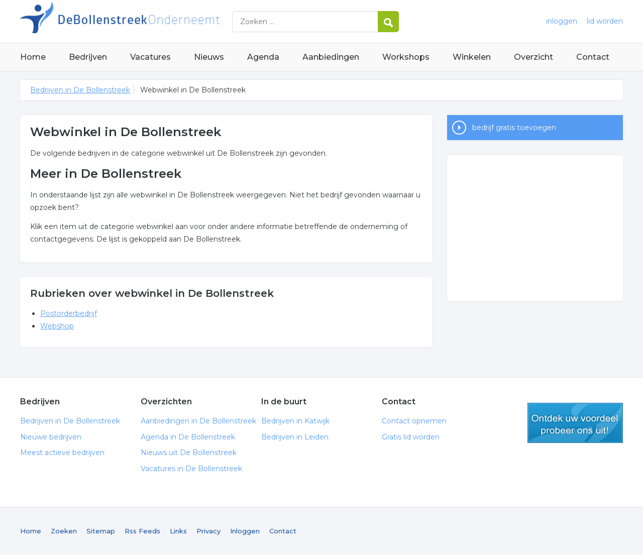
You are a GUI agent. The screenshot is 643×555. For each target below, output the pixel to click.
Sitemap (100, 531)
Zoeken (64, 531)
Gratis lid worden (411, 436)
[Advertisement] (535, 228)
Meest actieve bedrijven (62, 452)
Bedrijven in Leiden (295, 436)
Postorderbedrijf (68, 313)
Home (33, 57)
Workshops (406, 57)
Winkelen (472, 57)
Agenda (263, 57)
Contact (592, 57)
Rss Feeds (142, 531)
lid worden (605, 21)
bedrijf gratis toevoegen (514, 127)
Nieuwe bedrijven (50, 436)
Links (178, 531)
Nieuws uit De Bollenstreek (189, 452)
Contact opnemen (414, 420)
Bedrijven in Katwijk (295, 420)
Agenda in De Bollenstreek (188, 436)
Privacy (208, 531)
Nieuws (209, 57)
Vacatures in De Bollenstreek (191, 468)
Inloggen (245, 531)
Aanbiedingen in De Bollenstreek (198, 420)
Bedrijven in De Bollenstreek (145, 21)
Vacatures (150, 57)
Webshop (57, 325)
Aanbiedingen (330, 57)
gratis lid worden (575, 423)
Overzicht (533, 57)
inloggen (561, 21)
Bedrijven (88, 57)
